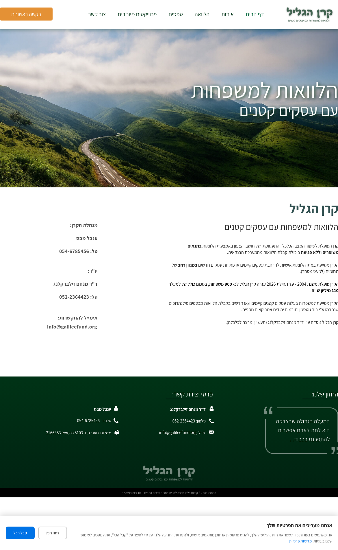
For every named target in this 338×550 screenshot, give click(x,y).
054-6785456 (88, 420)
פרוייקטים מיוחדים (137, 14)
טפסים (176, 14)
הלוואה (202, 14)
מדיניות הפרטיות (131, 493)
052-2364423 (183, 421)
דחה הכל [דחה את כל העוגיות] (53, 533)
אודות (227, 14)
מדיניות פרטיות (300, 541)
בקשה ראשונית (26, 14)
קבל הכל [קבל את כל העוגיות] (20, 533)
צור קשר (97, 14)
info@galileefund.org (72, 326)
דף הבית (255, 14)
